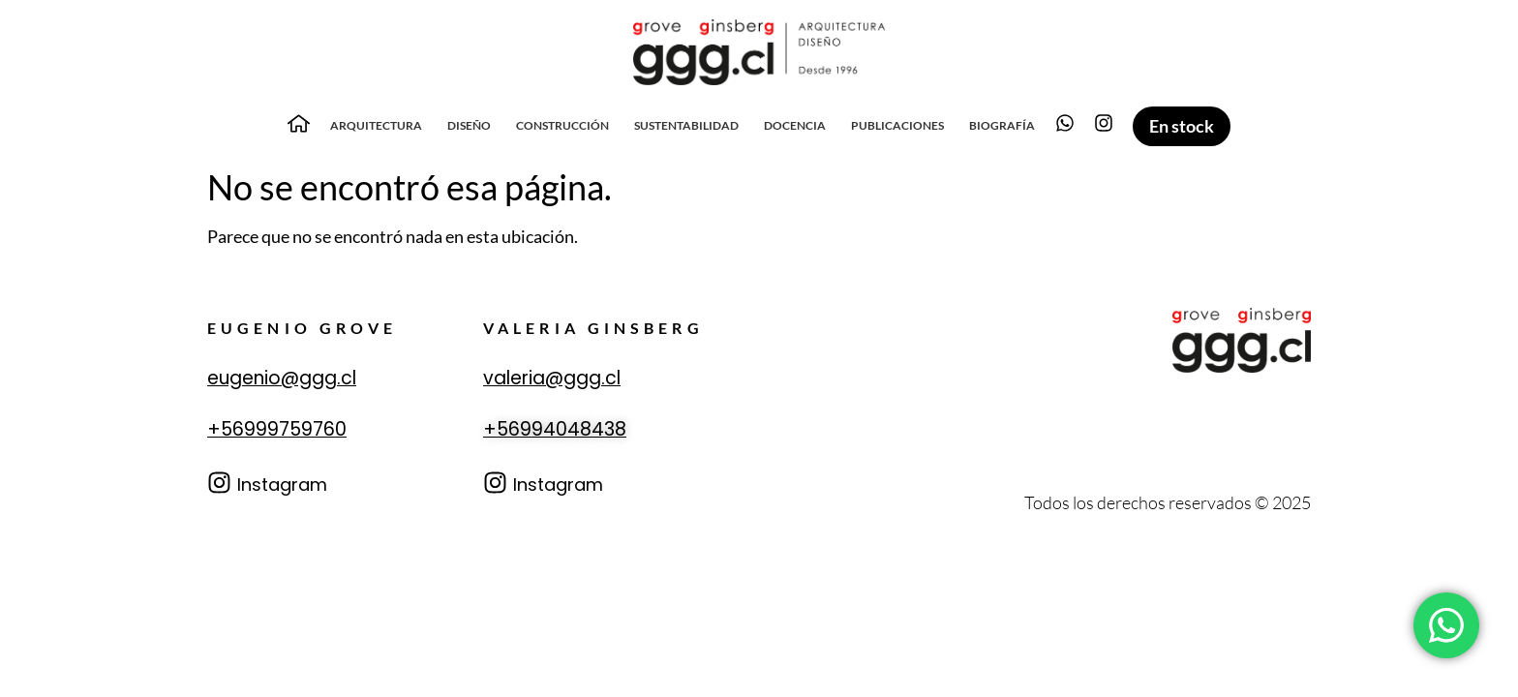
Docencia (795, 125)
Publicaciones (897, 125)
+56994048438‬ (554, 429)
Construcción (562, 125)
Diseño (469, 125)
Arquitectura (376, 125)
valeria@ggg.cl (552, 378)
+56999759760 (277, 429)
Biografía (1002, 125)
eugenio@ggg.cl (281, 378)
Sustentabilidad (686, 125)
